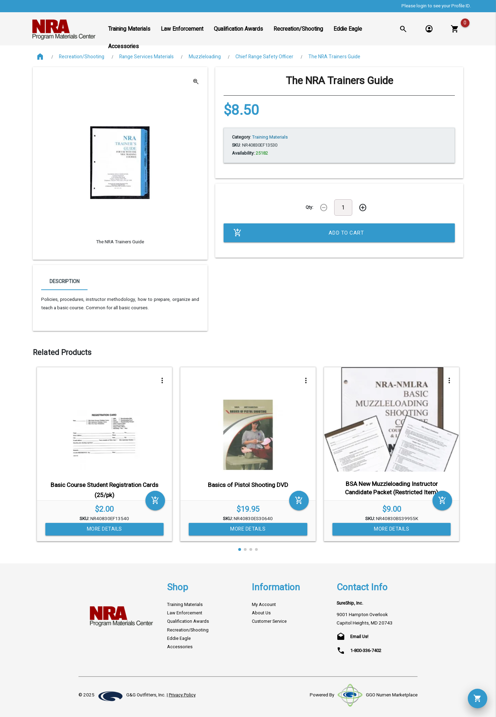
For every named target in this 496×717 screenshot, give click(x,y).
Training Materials (185, 604)
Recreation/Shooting (81, 56)
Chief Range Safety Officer (264, 56)
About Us (261, 613)
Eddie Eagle (179, 638)
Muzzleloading (205, 56)
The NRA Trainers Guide (334, 56)
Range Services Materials (146, 56)
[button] (239, 549)
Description (65, 281)
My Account (264, 604)
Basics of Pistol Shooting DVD (248, 485)
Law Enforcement (184, 613)
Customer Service (269, 621)
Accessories (180, 647)
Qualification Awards (188, 621)
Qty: (309, 207)
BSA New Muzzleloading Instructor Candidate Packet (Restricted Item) (391, 488)
